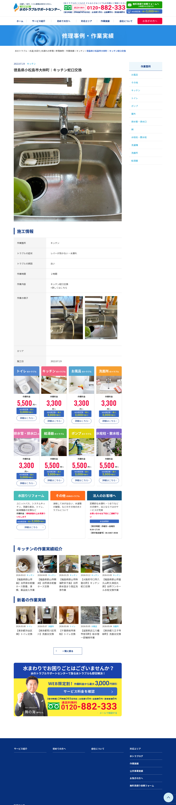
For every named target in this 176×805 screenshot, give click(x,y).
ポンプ (134, 106)
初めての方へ (63, 21)
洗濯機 (134, 145)
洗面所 (51, 626)
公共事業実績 (136, 770)
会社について (126, 21)
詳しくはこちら (59, 287)
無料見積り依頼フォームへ (145, 5)
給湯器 (134, 160)
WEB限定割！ (143, 11)
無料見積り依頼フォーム (142, 785)
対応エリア (86, 21)
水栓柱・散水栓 (139, 137)
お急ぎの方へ (149, 21)
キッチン (80, 50)
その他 (134, 82)
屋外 (133, 113)
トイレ (29, 626)
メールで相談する (108, 712)
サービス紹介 (38, 21)
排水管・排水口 (139, 121)
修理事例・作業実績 (65, 50)
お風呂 (94, 626)
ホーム (20, 21)
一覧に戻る (67, 651)
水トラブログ (136, 756)
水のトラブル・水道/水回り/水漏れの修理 (34, 50)
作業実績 (105, 21)
